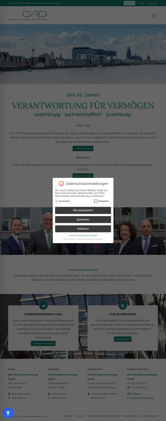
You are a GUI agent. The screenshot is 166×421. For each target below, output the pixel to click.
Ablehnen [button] (83, 228)
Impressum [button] (99, 239)
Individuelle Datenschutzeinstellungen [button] (83, 235)
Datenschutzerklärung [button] (84, 239)
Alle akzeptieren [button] (83, 210)
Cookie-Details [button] (68, 239)
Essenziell (62, 201)
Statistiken (101, 201)
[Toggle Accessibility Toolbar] (8, 413)
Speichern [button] (83, 219)
